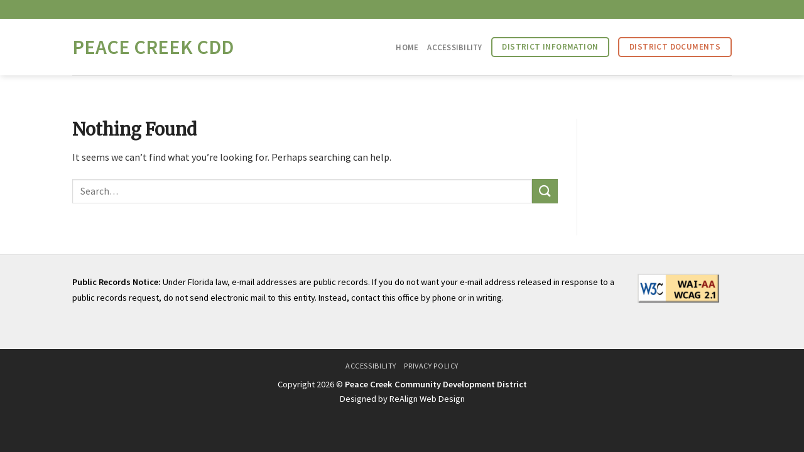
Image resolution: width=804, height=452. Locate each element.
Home (407, 47)
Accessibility (454, 47)
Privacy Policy (431, 365)
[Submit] (544, 191)
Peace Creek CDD (153, 47)
